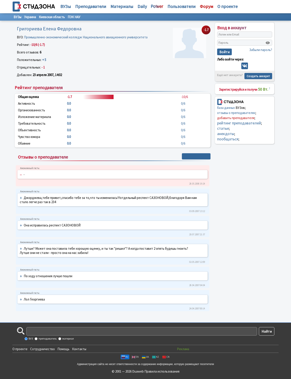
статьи (223, 128)
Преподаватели (90, 6)
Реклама (183, 349)
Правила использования (161, 371)
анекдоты (225, 133)
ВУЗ (30, 338)
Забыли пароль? (260, 50)
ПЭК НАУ (74, 17)
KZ (155, 356)
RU (125, 356)
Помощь (63, 349)
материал (68, 338)
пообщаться (227, 138)
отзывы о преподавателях (236, 113)
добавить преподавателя (235, 118)
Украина (30, 17)
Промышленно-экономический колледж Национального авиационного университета (85, 37)
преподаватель (47, 338)
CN (165, 356)
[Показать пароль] (267, 42)
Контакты (79, 349)
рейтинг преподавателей (239, 123)
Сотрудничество (42, 349)
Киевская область (52, 17)
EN (135, 356)
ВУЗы (65, 6)
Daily (142, 6)
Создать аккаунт (258, 76)
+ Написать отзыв (196, 156)
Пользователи (181, 6)
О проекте (20, 349)
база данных (226, 108)
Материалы (121, 6)
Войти (224, 52)
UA (145, 356)
